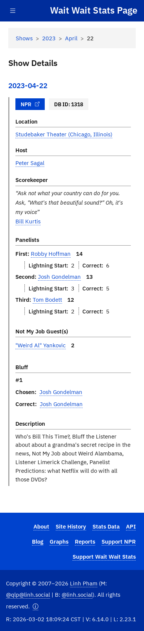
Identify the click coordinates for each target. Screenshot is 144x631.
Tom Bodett (47, 299)
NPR (30, 104)
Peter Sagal (29, 163)
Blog (37, 541)
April (71, 38)
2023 (49, 38)
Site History (71, 526)
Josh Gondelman (59, 276)
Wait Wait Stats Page (93, 11)
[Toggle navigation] (13, 10)
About (41, 526)
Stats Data (106, 526)
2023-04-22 (27, 85)
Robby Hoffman (51, 253)
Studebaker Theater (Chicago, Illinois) (63, 134)
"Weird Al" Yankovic (40, 345)
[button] (35, 606)
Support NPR (119, 541)
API (131, 526)
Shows (24, 38)
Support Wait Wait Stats (104, 556)
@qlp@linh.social (28, 594)
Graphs (59, 541)
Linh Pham (83, 583)
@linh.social (77, 594)
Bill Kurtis (28, 221)
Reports (85, 541)
